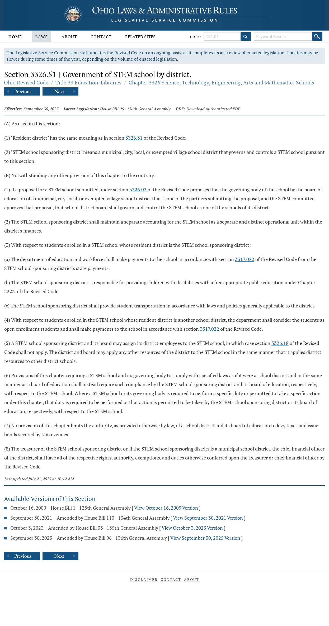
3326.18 (280, 343)
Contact (101, 37)
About (69, 37)
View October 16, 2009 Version (166, 508)
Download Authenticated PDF (213, 108)
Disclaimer (144, 579)
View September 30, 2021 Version (208, 518)
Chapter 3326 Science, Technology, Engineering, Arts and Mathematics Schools (221, 82)
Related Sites (140, 37)
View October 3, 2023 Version (192, 528)
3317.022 (244, 259)
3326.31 (134, 138)
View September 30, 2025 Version (205, 538)
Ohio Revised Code (26, 82)
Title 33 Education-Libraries (88, 82)
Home (15, 37)
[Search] (317, 36)
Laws (41, 37)
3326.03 (138, 189)
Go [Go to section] (245, 36)
